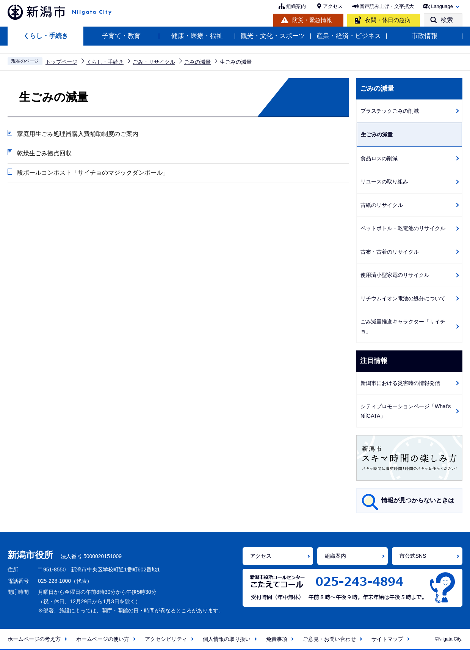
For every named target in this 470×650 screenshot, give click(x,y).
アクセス (333, 6)
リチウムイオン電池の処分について (402, 298)
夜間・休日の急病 (387, 20)
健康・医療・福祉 (197, 35)
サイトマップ (387, 639)
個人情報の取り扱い (227, 639)
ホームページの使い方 (102, 639)
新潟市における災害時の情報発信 (400, 383)
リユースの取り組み (384, 181)
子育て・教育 (121, 35)
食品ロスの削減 (379, 158)
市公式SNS (413, 556)
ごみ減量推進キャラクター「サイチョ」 (402, 326)
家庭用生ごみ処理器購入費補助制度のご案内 (77, 134)
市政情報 (424, 35)
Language (442, 6)
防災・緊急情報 (312, 20)
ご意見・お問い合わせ (329, 639)
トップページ (61, 62)
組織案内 (296, 6)
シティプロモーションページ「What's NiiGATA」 (405, 411)
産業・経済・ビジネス (348, 35)
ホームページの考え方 (34, 639)
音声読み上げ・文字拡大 (387, 6)
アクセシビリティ (166, 639)
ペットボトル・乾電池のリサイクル (402, 228)
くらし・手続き (45, 35)
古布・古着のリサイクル (389, 252)
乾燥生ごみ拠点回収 (44, 153)
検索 (447, 20)
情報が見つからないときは (417, 500)
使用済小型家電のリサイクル (394, 275)
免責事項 (276, 639)
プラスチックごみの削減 (389, 111)
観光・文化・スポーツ (273, 35)
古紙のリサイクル (381, 205)
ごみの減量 (197, 62)
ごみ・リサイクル (154, 62)
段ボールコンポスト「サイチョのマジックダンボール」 (93, 172)
